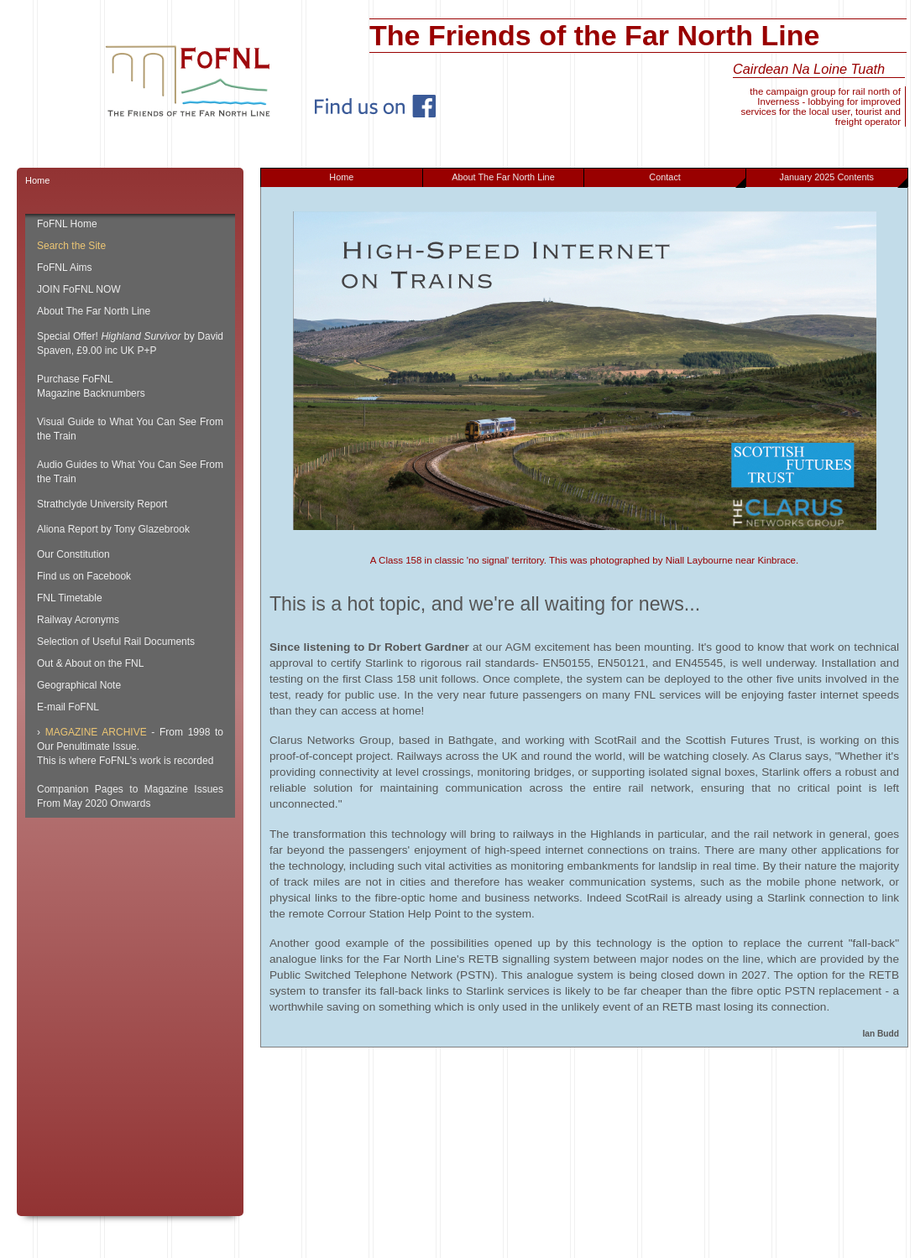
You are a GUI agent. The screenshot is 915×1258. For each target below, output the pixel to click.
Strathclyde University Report (102, 504)
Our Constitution (73, 554)
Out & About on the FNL (90, 663)
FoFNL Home (67, 224)
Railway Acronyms (78, 620)
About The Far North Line (503, 177)
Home (341, 177)
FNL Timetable (69, 598)
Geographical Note (79, 685)
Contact (697, 179)
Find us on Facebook (84, 576)
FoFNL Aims (64, 267)
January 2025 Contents (843, 179)
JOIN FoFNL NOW (79, 289)
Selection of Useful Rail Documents (116, 641)
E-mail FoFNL (68, 707)
